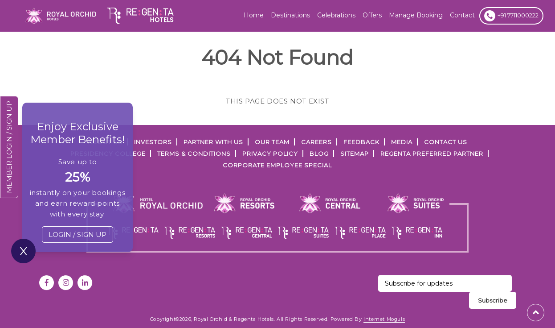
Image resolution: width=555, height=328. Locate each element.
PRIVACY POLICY (270, 153)
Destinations (290, 15)
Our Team (272, 141)
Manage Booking (416, 15)
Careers (316, 141)
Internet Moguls (384, 319)
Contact (462, 15)
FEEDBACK (361, 141)
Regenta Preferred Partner (431, 153)
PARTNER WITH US (213, 141)
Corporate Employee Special (277, 165)
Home (254, 15)
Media (401, 141)
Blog (319, 153)
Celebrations (336, 15)
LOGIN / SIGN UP (77, 234)
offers (372, 15)
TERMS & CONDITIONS (194, 153)
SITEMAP (354, 153)
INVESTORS (153, 141)
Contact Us (445, 141)
